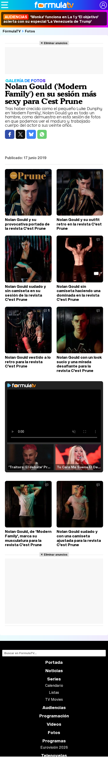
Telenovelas (54, 755)
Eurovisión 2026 (54, 747)
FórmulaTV (12, 31)
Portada (54, 662)
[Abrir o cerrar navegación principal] (4, 5)
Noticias (54, 670)
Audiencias (54, 707)
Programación (54, 715)
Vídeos (54, 724)
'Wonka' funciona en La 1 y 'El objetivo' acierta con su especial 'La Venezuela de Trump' (50, 19)
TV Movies (54, 699)
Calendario (54, 685)
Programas (54, 740)
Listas (54, 692)
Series (54, 679)
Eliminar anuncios (55, 43)
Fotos (30, 31)
